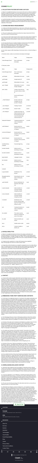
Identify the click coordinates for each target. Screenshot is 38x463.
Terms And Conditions (8, 446)
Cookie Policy (6, 448)
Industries (5, 430)
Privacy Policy (6, 443)
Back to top (19, 404)
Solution (4, 428)
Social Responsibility (7, 437)
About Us (5, 423)
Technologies (6, 432)
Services (5, 425)
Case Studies (6, 434)
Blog (4, 439)
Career (4, 441)
